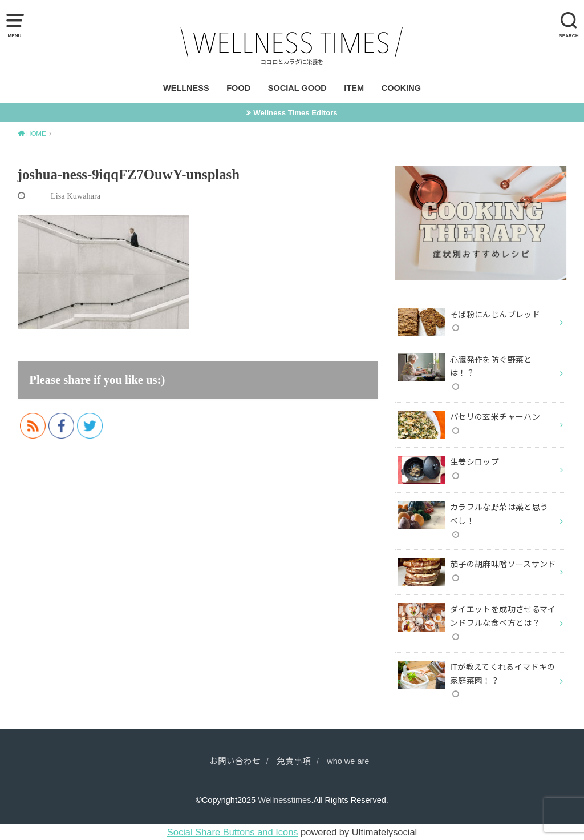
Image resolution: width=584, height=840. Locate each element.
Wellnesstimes (284, 800)
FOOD (238, 88)
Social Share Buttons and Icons (232, 832)
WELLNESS (186, 88)
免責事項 (294, 761)
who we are (348, 761)
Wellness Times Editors (295, 112)
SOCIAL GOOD (297, 88)
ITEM (354, 88)
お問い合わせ (235, 761)
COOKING (401, 88)
